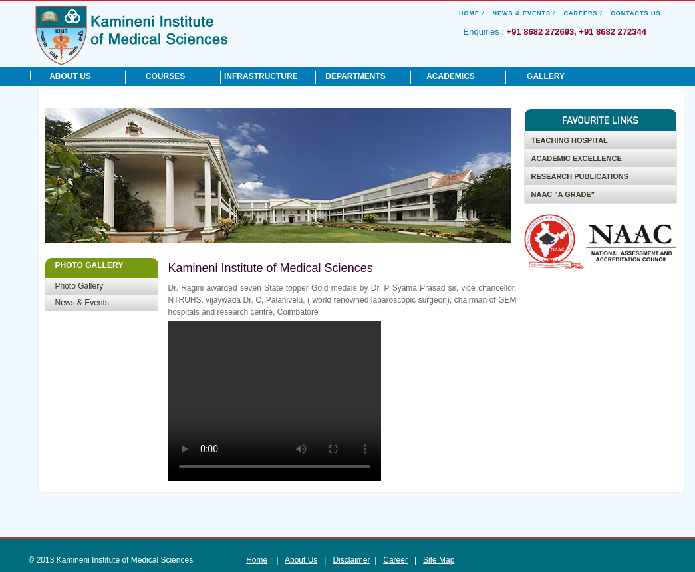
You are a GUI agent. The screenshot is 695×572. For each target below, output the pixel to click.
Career (395, 560)
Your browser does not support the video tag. (274, 401)
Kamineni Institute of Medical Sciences (131, 34)
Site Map (438, 560)
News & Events (522, 13)
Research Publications (579, 176)
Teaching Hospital (569, 140)
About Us (301, 560)
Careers (581, 13)
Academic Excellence (576, 158)
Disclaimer (351, 560)
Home (469, 13)
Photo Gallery (79, 286)
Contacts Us (635, 13)
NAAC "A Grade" (563, 194)
